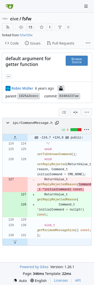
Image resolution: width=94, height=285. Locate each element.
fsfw (26, 18)
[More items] (88, 43)
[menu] (86, 112)
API (78, 280)
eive (14, 18)
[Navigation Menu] (86, 6)
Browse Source (76, 60)
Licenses (61, 280)
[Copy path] (56, 122)
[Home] (10, 6)
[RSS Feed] (8, 27)
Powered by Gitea (34, 266)
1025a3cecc (28, 96)
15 (30, 27)
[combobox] (64, 112)
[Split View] (75, 112)
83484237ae (69, 96)
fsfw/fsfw (26, 35)
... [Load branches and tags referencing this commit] (8, 76)
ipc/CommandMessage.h (33, 123)
